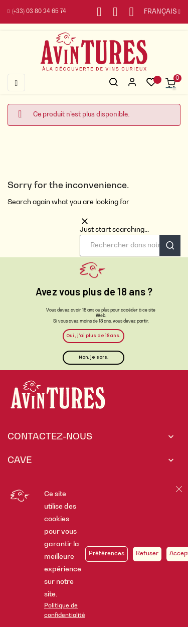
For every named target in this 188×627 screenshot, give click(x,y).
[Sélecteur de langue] (157, 12)
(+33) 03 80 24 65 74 (37, 12)
